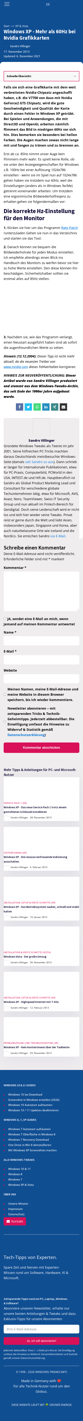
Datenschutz (16, 1214)
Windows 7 (15, 1179)
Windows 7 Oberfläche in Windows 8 (32, 1134)
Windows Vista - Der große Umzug (25, 956)
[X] (28, 407)
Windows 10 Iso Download (25, 1094)
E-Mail (10, 651)
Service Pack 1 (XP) (15, 803)
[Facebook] (19, 407)
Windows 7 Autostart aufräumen (29, 1129)
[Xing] (54, 407)
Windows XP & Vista (21, 1185)
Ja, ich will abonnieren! (41, 1340)
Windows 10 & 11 (19, 1169)
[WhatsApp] (37, 407)
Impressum (15, 1209)
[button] (15, 1221)
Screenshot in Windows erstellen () (34, 1100)
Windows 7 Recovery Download (28, 1139)
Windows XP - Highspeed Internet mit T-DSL (31, 1002)
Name (10, 632)
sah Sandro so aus (39, 462)
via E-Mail (57, 536)
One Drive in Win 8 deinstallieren (29, 1145)
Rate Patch (69, 228)
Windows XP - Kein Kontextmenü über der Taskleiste (36, 1047)
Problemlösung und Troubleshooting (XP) (31, 1043)
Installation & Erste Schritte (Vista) (27, 952)
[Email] (63, 407)
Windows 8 (15, 1174)
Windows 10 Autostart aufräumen (30, 1105)
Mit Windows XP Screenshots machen (32, 1150)
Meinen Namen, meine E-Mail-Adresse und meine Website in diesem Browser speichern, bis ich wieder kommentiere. (42, 694)
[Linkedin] (46, 407)
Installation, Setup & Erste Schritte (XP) (30, 902)
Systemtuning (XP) (15, 852)
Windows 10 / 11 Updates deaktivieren (33, 1110)
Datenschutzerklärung (26, 735)
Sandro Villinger (20, 46)
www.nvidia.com (16, 367)
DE (48, 4)
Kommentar (15, 567)
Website (10, 670)
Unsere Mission (18, 1203)
